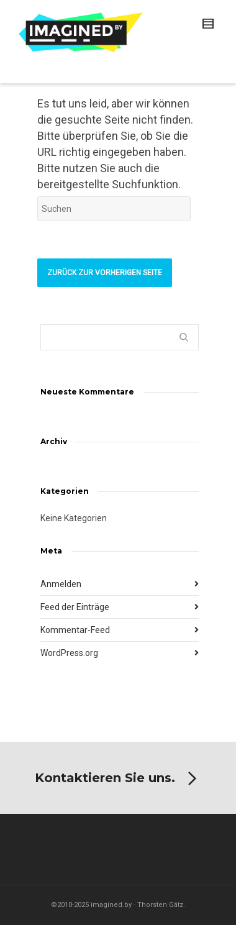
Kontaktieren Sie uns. (118, 779)
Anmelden (60, 584)
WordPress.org (69, 653)
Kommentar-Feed (75, 630)
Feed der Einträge (74, 607)
